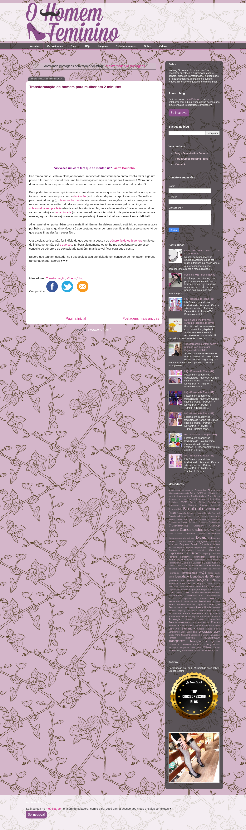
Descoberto (214, 533)
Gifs (183, 566)
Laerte (198, 586)
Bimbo (202, 502)
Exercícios (214, 550)
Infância (215, 580)
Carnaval (216, 513)
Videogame (196, 647)
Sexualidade (205, 631)
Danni (178, 533)
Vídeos (163, 46)
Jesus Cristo (213, 584)
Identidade (182, 576)
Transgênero (177, 641)
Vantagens (173, 647)
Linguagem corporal (199, 589)
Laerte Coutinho (124, 168)
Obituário (191, 605)
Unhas (216, 644)
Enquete (184, 544)
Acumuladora (200, 490)
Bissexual (215, 505)
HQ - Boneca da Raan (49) (199, 413)
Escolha (172, 547)
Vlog (80, 278)
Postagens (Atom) (99, 329)
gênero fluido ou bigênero (126, 240)
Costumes (203, 522)
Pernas (216, 611)
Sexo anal (192, 631)
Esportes (181, 547)
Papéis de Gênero (186, 607)
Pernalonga (205, 610)
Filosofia (215, 559)
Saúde (209, 629)
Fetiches (188, 559)
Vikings (216, 647)
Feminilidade (199, 556)
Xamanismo (213, 650)
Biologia (203, 505)
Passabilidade (203, 607)
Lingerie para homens (178, 590)
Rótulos (206, 622)
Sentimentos (174, 632)
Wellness (198, 650)
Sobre (147, 46)
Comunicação (200, 519)
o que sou (66, 244)
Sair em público (212, 625)
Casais (172, 516)
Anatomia (184, 493)
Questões (215, 619)
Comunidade (214, 519)
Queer (201, 619)
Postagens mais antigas (140, 318)
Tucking (207, 644)
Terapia (172, 637)
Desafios (201, 534)
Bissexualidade (175, 509)
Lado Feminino (186, 586)
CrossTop (214, 525)
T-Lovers (205, 635)
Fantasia (173, 556)
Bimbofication (214, 502)
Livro (217, 590)
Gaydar (207, 562)
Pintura (216, 613)
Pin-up (208, 613)
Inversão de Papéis (192, 583)
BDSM (183, 502)
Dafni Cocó (209, 530)
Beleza (193, 502)
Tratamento (174, 645)
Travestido (185, 644)
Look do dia (191, 592)
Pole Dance (182, 616)
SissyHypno (174, 635)
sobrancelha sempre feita (45, 208)
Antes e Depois (205, 493)
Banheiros (173, 502)
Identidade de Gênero (205, 576)
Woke (204, 650)
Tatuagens (214, 635)
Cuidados (174, 530)
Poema (172, 616)
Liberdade (215, 586)
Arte (188, 496)
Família (216, 554)
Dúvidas (213, 541)
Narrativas (181, 605)
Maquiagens (175, 595)
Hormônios (174, 573)
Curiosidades (55, 46)
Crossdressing (178, 525)
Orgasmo (201, 604)
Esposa (189, 547)
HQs (87, 46)
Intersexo (173, 583)
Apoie (176, 496)
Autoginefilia (213, 499)
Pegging (181, 611)
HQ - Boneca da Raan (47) (199, 392)
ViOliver (172, 650)
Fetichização (199, 560)
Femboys (184, 556)
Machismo (205, 592)
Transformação (55, 278)
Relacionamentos (126, 46)
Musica (210, 601)
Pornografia (193, 616)
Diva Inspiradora (185, 541)
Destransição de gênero (181, 538)
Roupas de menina (178, 625)
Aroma (182, 496)
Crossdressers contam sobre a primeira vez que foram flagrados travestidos (201, 346)
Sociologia (195, 635)
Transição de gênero (205, 641)
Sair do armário (196, 625)
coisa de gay (184, 519)
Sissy (217, 631)
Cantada (207, 513)
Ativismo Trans (206, 496)
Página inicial (76, 318)
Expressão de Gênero (184, 553)
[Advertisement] (93, 304)
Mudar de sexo (191, 602)
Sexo (183, 632)
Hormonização (189, 572)
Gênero (216, 562)
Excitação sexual (193, 550)
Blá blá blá (193, 508)
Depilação (190, 533)
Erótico (216, 544)
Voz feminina (187, 650)
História (203, 565)
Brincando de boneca (186, 513)
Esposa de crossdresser (207, 547)
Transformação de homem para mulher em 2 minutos (75, 87)
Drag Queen (201, 541)
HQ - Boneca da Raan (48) (199, 455)
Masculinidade (195, 595)
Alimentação (174, 493)
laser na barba (69, 200)
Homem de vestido (210, 569)
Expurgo (207, 553)
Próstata (216, 616)
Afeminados (214, 490)
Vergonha (184, 647)
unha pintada (63, 212)
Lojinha (179, 593)
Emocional (173, 544)
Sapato (200, 628)
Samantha (188, 628)
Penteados (192, 611)
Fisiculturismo (175, 563)
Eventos (173, 550)
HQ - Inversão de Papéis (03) (200, 434)
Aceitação (176, 490)
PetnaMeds (197, 613)
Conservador (174, 522)
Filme (208, 560)
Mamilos (216, 593)
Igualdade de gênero (181, 580)
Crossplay (199, 525)
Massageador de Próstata (193, 599)
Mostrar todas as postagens (125, 66)
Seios (217, 628)
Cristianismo (214, 522)
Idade (210, 573)
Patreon (172, 611)
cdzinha (181, 516)
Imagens (103, 46)
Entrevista (205, 544)
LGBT (205, 586)
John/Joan (173, 587)
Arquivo (35, 46)
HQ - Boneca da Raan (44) (199, 371)
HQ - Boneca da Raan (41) (199, 298)
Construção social (189, 522)
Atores (217, 496)
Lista (212, 590)
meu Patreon (193, 99)
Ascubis (194, 496)
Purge (189, 619)
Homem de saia (188, 568)
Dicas (74, 46)
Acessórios (187, 490)
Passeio (216, 607)
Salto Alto (174, 628)
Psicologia (174, 619)
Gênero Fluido (175, 566)
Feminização (176, 559)
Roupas (215, 622)
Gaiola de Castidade (192, 562)
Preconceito (205, 616)
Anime (193, 493)
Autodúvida (199, 499)
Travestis (197, 644)
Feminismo (214, 556)
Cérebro (190, 516)
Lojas (171, 592)
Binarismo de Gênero (182, 505)
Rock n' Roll (195, 622)
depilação (79, 196)
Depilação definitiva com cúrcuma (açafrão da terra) (199, 321)
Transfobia (189, 637)
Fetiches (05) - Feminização (199, 274)
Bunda (200, 513)
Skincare (185, 635)
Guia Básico (192, 565)
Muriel (202, 601)
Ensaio (194, 544)
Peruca (186, 613)
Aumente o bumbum (180, 499)
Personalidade (175, 613)
